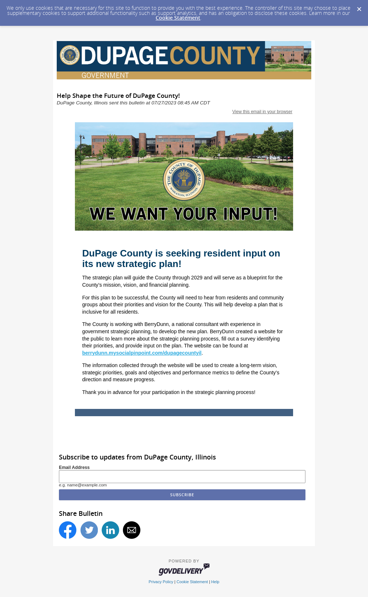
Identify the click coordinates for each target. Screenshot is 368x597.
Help (215, 582)
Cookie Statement (178, 17)
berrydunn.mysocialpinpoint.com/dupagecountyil (141, 353)
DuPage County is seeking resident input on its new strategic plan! (181, 258)
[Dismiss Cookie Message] (359, 7)
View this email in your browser (262, 111)
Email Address (74, 467)
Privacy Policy (161, 582)
